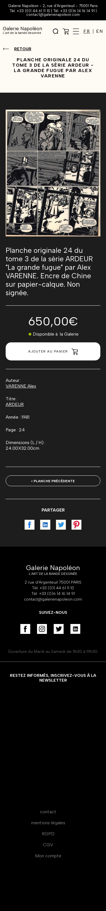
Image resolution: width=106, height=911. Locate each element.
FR (86, 31)
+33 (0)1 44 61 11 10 (33, 11)
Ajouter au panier (53, 352)
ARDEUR (15, 404)
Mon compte (48, 855)
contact (48, 811)
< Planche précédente (53, 481)
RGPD (48, 833)
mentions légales (48, 822)
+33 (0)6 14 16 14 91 (77, 11)
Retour (22, 49)
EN (99, 31)
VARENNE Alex (21, 386)
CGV (48, 844)
